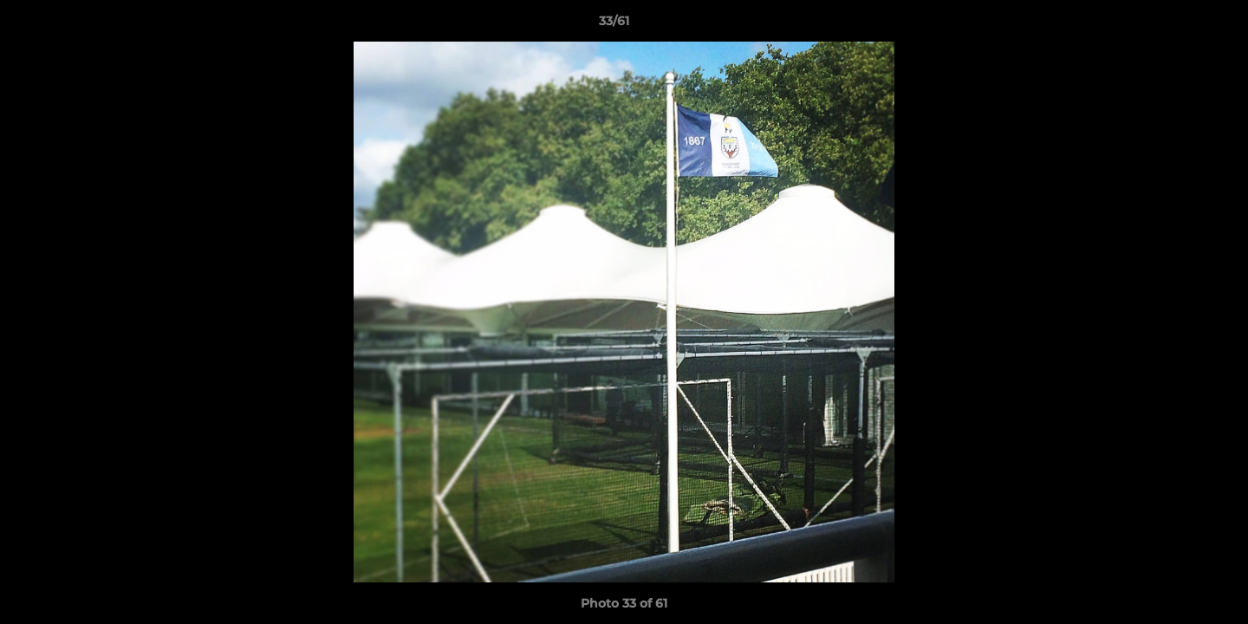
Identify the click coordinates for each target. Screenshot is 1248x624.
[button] (1175, 25)
